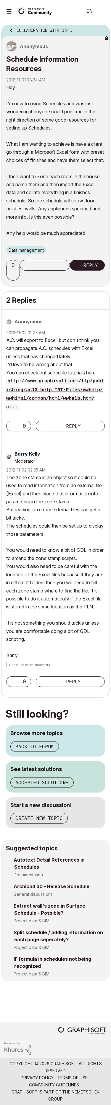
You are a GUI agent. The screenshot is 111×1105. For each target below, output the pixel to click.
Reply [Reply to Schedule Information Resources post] (90, 265)
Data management (26, 250)
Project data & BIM (31, 920)
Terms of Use (72, 1077)
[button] (14, 275)
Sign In (101, 11)
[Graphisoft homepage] (82, 1031)
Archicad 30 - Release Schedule (51, 886)
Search (69, 11)
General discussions (33, 894)
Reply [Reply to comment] (73, 426)
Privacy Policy (37, 1077)
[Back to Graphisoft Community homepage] (36, 10)
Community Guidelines (54, 1084)
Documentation (28, 874)
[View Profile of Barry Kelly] (27, 454)
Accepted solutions (42, 782)
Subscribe (45, 265)
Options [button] (101, 29)
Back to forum (34, 746)
